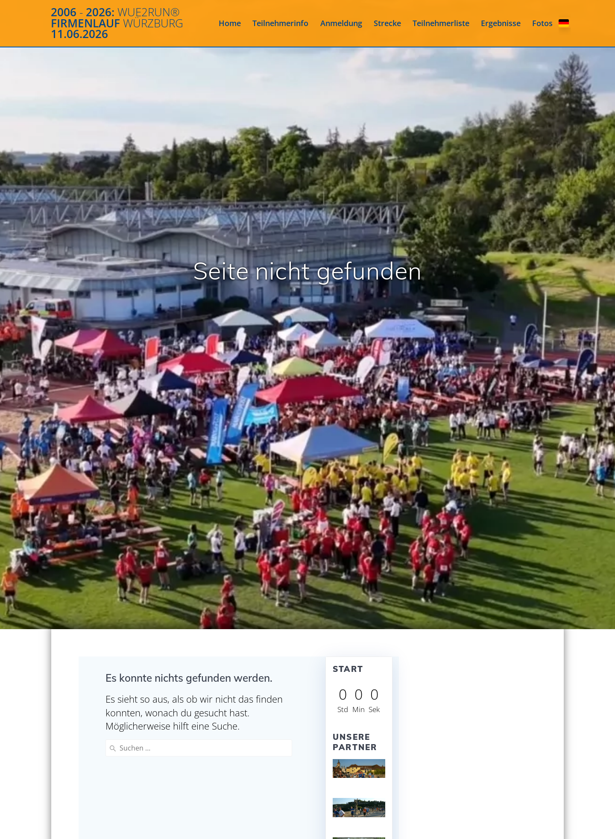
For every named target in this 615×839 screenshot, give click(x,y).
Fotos (542, 23)
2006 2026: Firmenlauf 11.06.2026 (117, 23)
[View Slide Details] (359, 768)
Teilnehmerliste (441, 23)
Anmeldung (341, 23)
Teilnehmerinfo (280, 23)
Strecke (387, 23)
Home (230, 23)
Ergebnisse (501, 23)
